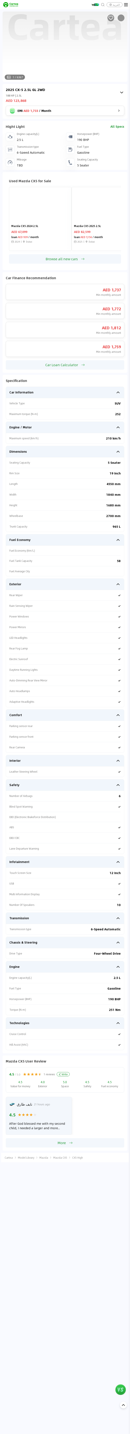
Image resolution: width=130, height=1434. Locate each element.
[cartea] (10, 4)
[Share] (121, 17)
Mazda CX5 (60, 1157)
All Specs (117, 126)
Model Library (26, 1157)
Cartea (9, 1157)
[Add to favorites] (110, 17)
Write (63, 1074)
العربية (114, 5)
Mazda (43, 1157)
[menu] (126, 4)
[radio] (25, 1074)
